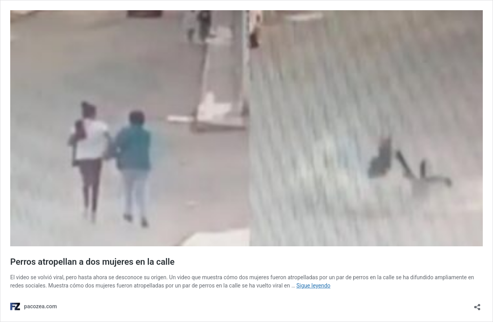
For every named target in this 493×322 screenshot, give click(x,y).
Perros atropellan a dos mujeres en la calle (92, 262)
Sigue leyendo (314, 285)
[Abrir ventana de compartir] (477, 304)
